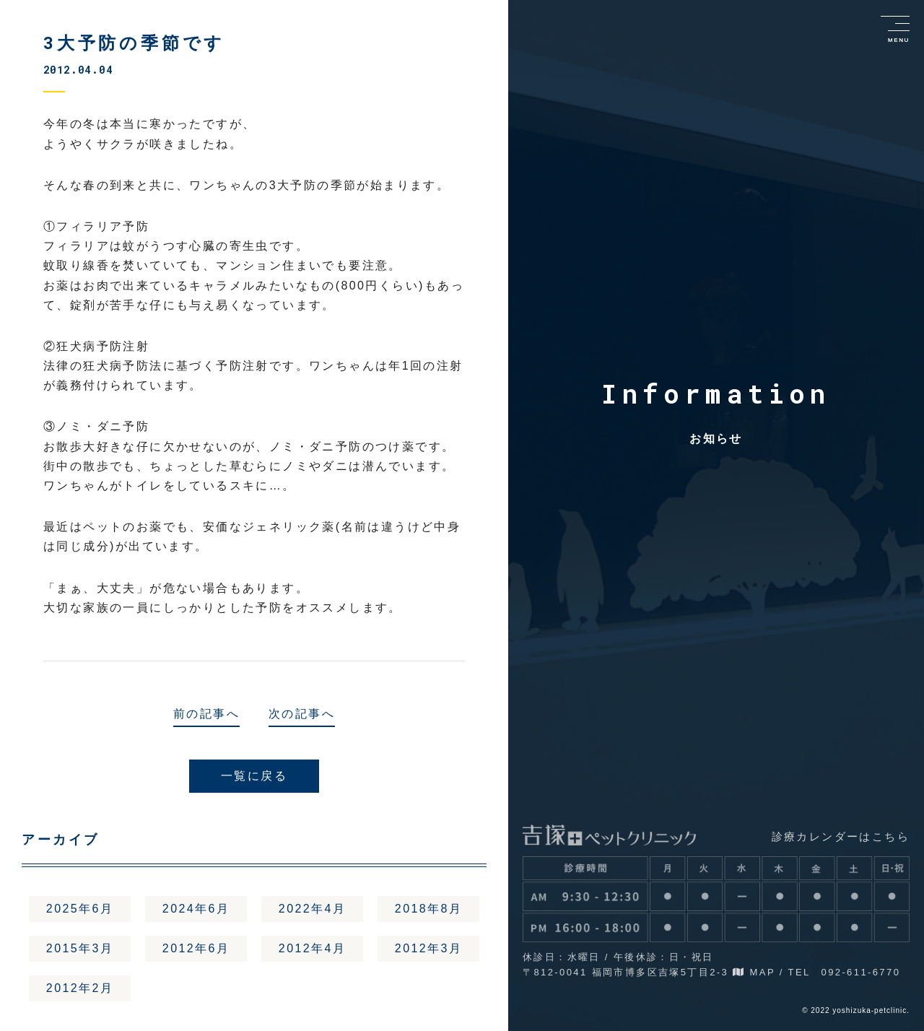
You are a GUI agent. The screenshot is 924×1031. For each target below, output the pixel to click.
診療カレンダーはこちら (841, 836)
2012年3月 (428, 949)
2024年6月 (196, 908)
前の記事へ (206, 714)
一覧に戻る (254, 776)
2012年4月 (312, 949)
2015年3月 (79, 949)
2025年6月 (79, 908)
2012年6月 (196, 949)
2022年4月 (312, 908)
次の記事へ (302, 714)
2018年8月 (428, 908)
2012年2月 (79, 989)
